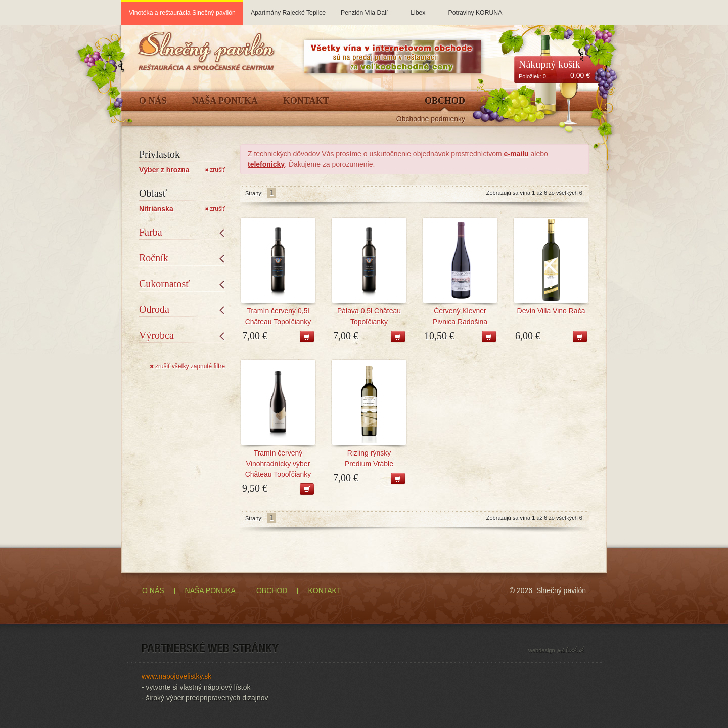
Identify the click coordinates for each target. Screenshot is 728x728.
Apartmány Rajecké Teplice (288, 8)
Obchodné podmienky (430, 119)
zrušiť (215, 169)
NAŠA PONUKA (210, 590)
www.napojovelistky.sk (176, 676)
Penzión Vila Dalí (364, 8)
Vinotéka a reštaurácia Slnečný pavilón (182, 12)
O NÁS (153, 590)
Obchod (445, 101)
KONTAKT (324, 590)
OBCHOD (271, 590)
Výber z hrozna (164, 170)
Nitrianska (156, 209)
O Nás (153, 101)
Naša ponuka (225, 101)
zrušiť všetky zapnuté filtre (187, 366)
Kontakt (306, 101)
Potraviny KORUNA (475, 8)
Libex (417, 8)
